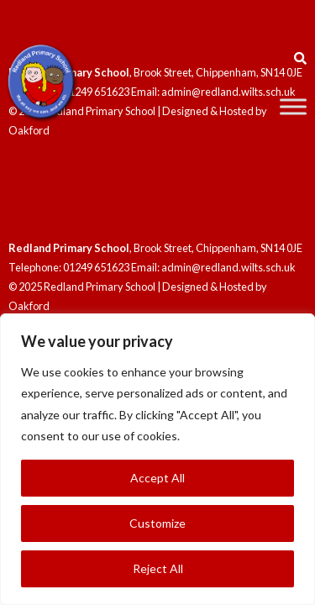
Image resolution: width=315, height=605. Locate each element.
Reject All (158, 568)
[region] (157, 459)
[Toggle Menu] (293, 106)
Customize (157, 523)
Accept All (157, 478)
